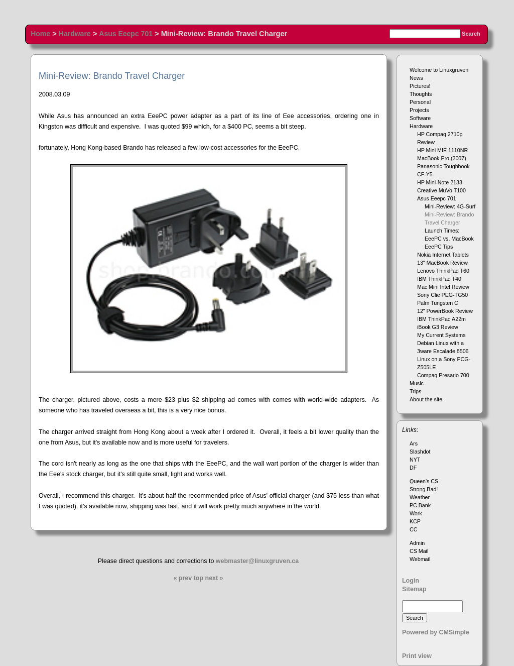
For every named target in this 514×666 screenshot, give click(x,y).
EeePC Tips (439, 247)
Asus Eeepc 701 (126, 34)
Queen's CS (424, 481)
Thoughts (421, 94)
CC (413, 529)
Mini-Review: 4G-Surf (450, 206)
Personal (420, 102)
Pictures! (420, 86)
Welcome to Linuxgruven (439, 70)
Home (40, 34)
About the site (426, 399)
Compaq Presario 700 (443, 375)
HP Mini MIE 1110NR (442, 150)
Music (417, 383)
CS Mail (419, 551)
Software (420, 118)
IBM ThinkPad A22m (441, 319)
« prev (182, 578)
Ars (414, 443)
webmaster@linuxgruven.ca (257, 561)
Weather (420, 497)
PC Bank (420, 505)
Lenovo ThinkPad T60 (443, 271)
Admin (417, 543)
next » (214, 578)
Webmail (420, 559)
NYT (415, 460)
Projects (419, 110)
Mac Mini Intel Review (443, 287)
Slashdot (420, 452)
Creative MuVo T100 (441, 190)
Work (416, 513)
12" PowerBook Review (445, 311)
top (198, 578)
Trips (415, 391)
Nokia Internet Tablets (443, 255)
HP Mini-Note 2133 (439, 182)
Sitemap (414, 589)
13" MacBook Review (442, 263)
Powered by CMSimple (435, 632)
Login (410, 580)
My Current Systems (441, 335)
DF (413, 468)
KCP (415, 521)
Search (471, 34)
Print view (417, 655)
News (416, 78)
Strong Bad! (424, 489)
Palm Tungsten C (437, 303)
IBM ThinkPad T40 (439, 279)
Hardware (75, 34)
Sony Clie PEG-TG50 (442, 295)
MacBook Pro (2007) (441, 158)
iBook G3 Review (437, 327)
